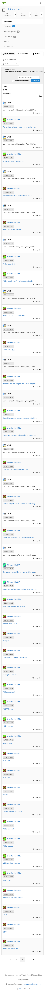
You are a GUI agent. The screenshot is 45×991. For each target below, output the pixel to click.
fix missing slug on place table (13, 161)
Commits (8, 54)
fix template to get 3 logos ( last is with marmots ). (20, 572)
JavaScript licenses (31, 984)
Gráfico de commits (10, 64)
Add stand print (8, 829)
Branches (22, 54)
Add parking (7, 880)
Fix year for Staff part (10, 623)
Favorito (23, 14)
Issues (9, 26)
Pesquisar (35, 81)
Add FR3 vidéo (8, 709)
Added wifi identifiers (10, 949)
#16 (13, 264)
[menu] (13, 984)
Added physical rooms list (12, 230)
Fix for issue (7, 350)
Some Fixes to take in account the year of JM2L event (22, 418)
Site (19, 989)
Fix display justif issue (10, 675)
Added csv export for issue (12, 315)
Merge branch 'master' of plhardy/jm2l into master (20, 555)
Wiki (6, 42)
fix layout (6, 640)
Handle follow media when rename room (17, 195)
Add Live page (8, 846)
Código (8, 21)
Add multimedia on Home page (14, 606)
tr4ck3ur (10, 9)
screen (5, 795)
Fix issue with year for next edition (15, 658)
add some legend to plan (11, 863)
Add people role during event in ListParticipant (19, 384)
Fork (36, 14)
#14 (13, 350)
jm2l (20, 9)
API (41, 984)
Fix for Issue (7, 264)
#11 (23, 315)
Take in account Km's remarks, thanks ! (16, 469)
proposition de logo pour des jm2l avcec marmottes (21, 589)
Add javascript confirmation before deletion (18, 281)
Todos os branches (23, 81)
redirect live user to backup (12, 812)
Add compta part (9, 692)
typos (5, 914)
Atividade (8, 47)
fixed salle (6, 760)
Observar (7, 14)
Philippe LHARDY (13, 565)
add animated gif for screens (13, 897)
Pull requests (12, 32)
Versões (10, 37)
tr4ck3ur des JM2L (14, 120)
